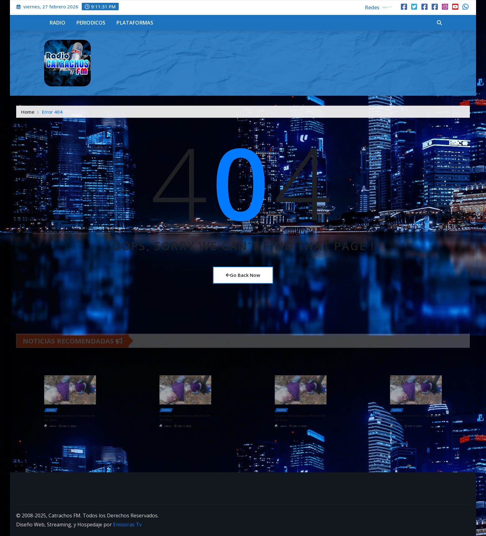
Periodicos (91, 22)
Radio (57, 22)
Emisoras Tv (127, 524)
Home (27, 115)
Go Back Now (243, 275)
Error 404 (52, 115)
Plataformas (135, 22)
